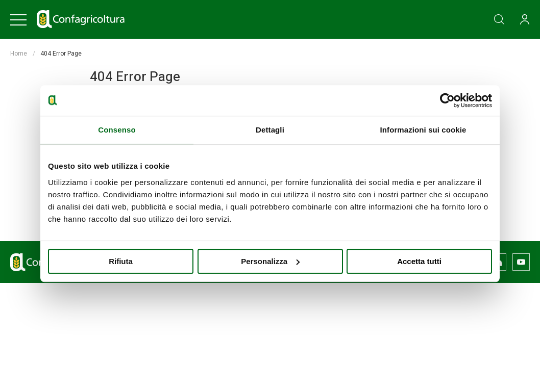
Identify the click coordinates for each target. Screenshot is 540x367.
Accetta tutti (419, 261)
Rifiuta (121, 261)
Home (18, 53)
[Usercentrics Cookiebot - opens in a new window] (447, 100)
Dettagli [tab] (270, 129)
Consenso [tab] (116, 129)
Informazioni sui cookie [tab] (423, 129)
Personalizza (270, 261)
